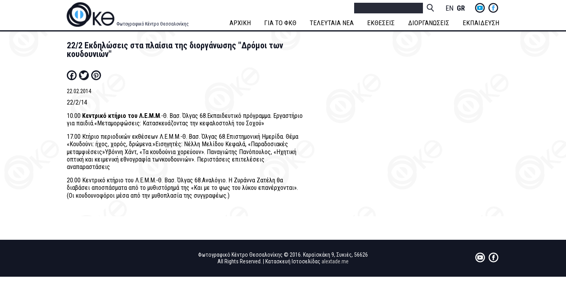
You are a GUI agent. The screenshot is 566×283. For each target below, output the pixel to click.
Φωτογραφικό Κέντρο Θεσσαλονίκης (152, 24)
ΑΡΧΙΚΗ (240, 23)
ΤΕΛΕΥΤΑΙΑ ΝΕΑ (332, 23)
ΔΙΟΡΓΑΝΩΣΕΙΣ (428, 23)
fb (493, 8)
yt (480, 8)
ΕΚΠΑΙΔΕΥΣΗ (481, 23)
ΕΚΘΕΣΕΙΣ (381, 23)
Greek (461, 8)
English (450, 8)
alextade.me (335, 261)
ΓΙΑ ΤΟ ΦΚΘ (280, 23)
